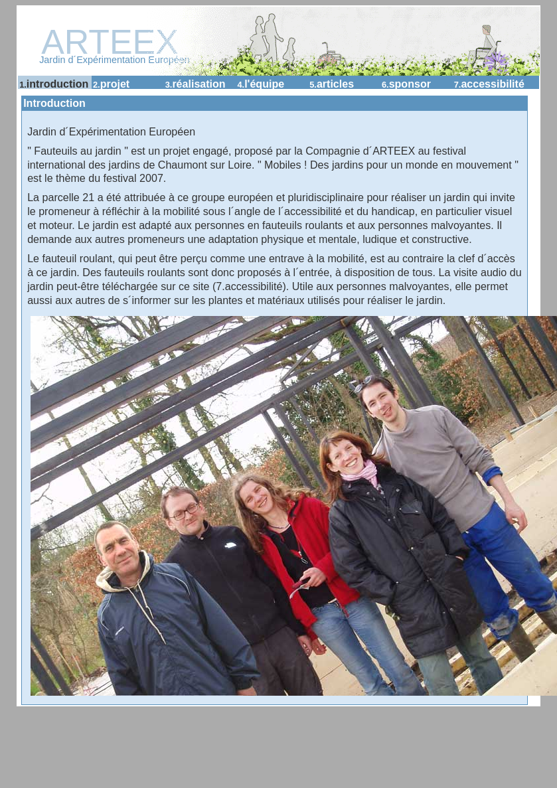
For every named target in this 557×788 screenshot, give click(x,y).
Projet (111, 84)
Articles (331, 84)
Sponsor (406, 84)
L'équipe (260, 84)
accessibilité (489, 84)
